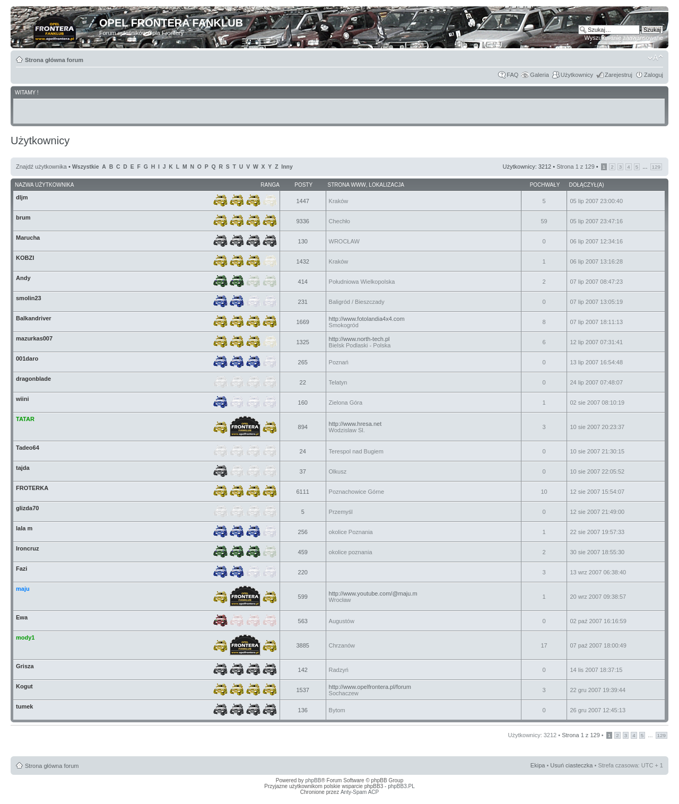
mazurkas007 (34, 338)
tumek (24, 706)
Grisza (25, 666)
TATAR (25, 419)
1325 (302, 342)
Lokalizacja (386, 185)
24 (303, 451)
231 (303, 302)
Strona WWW (347, 185)
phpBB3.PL (401, 786)
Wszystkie (85, 167)
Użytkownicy (577, 75)
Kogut (24, 686)
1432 (302, 261)
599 (303, 596)
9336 (302, 221)
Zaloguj (653, 75)
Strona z (575, 166)
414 (303, 281)
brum (23, 217)
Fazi (21, 568)
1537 (302, 690)
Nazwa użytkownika (44, 185)
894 (303, 427)
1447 (302, 201)
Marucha (28, 237)
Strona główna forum (54, 60)
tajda (23, 468)
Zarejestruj (618, 75)
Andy (23, 278)
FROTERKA (32, 488)
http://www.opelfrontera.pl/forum (370, 687)
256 (303, 532)
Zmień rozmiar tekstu (655, 58)
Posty (303, 185)
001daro (27, 358)
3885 (302, 645)
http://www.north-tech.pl (359, 339)
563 (303, 621)
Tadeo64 (27, 447)
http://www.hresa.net (355, 424)
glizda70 (27, 508)
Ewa (22, 617)
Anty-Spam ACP (360, 792)
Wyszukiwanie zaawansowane (624, 37)
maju (23, 588)
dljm (22, 197)
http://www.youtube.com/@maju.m (373, 593)
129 (656, 167)
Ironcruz (27, 548)
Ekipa (537, 765)
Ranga (270, 185)
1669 (302, 322)
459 (303, 552)
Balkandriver (33, 318)
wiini (22, 399)
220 (303, 572)
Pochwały (545, 185)
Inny (286, 167)
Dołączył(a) (586, 185)
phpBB (313, 780)
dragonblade (33, 378)
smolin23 (28, 298)
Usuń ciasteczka (571, 765)
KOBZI (25, 258)
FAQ (512, 75)
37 (303, 471)
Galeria (539, 75)
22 (303, 382)
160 (303, 402)
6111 (302, 491)
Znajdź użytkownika (41, 166)
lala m (24, 528)
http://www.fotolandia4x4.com (367, 319)
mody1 (25, 637)
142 (303, 670)
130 (303, 241)
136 (303, 710)
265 (303, 362)
